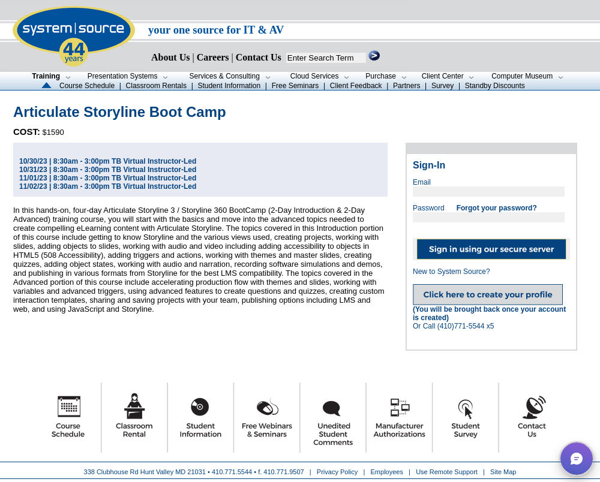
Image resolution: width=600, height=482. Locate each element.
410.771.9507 (283, 471)
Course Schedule (87, 86)
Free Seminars (295, 86)
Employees (387, 471)
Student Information (228, 86)
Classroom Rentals (156, 86)
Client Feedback (356, 86)
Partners (406, 86)
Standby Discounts (495, 86)
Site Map (503, 471)
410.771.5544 (232, 471)
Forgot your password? (497, 208)
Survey (442, 86)
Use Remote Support (447, 471)
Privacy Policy (338, 471)
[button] (576, 458)
